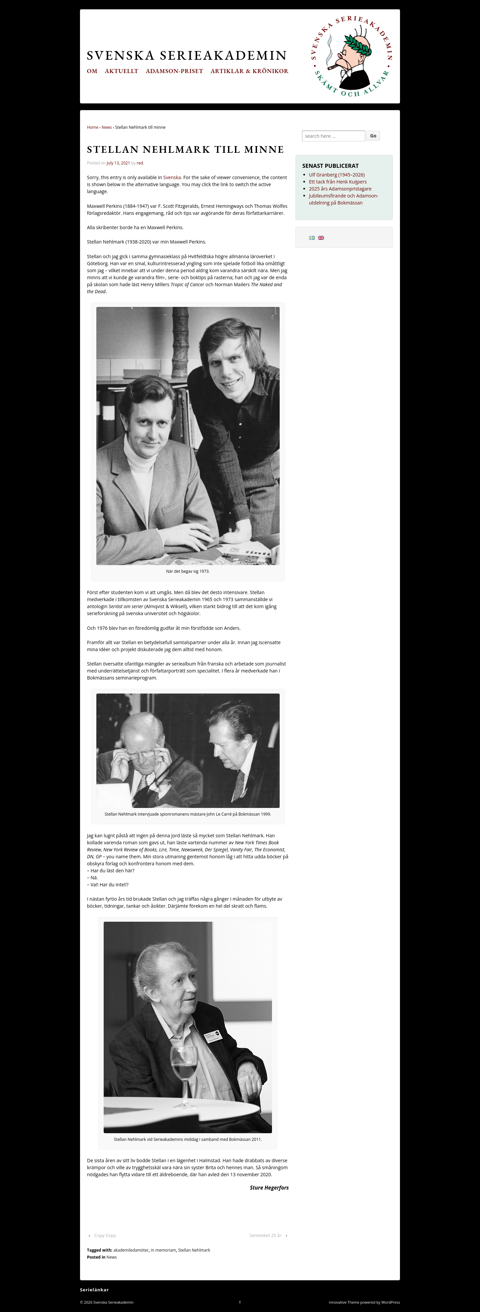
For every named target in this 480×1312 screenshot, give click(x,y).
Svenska (172, 177)
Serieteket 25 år (265, 1235)
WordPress (390, 1302)
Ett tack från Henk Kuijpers (338, 181)
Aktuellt (122, 71)
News (107, 127)
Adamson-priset (174, 71)
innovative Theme (344, 1302)
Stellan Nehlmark (194, 1250)
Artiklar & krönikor (250, 71)
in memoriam (163, 1250)
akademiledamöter (131, 1250)
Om (92, 71)
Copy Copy (105, 1235)
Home (92, 127)
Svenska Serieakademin (187, 55)
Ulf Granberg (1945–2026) (337, 174)
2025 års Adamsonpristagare (340, 188)
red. (140, 163)
